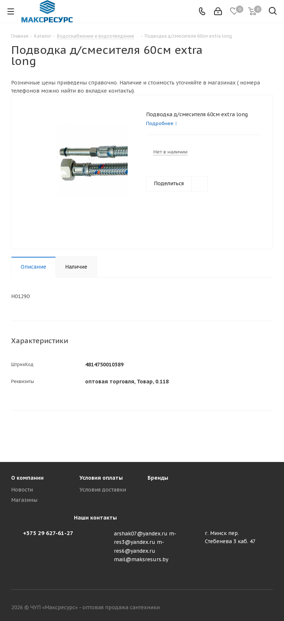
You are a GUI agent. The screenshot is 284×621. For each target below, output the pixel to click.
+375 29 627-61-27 (48, 533)
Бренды (158, 478)
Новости (22, 489)
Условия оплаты (101, 478)
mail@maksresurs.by (141, 559)
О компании (27, 478)
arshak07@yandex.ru (141, 533)
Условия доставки (103, 489)
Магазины (24, 500)
